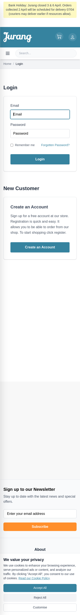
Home (7, 63)
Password (17, 125)
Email (14, 105)
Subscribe (40, 526)
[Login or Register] (72, 37)
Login (40, 159)
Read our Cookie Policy (34, 578)
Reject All (40, 597)
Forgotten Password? (55, 145)
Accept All (40, 587)
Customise (40, 607)
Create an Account (40, 247)
